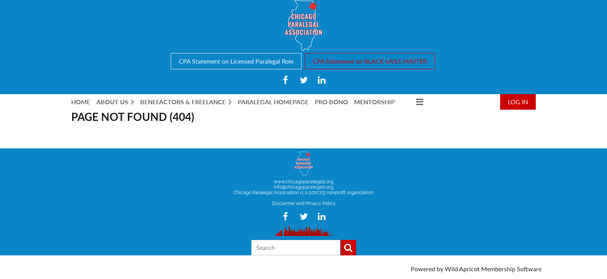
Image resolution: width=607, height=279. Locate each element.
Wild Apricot (462, 268)
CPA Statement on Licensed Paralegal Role (236, 61)
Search (348, 247)
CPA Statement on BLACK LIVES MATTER (370, 61)
